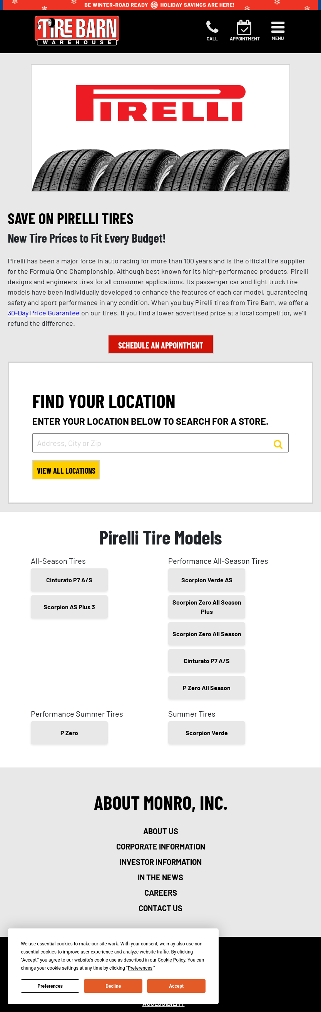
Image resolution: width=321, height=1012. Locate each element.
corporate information (160, 846)
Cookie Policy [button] (171, 960)
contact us (160, 908)
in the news (160, 877)
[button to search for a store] (278, 443)
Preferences (50, 986)
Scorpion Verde (207, 732)
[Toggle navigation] (278, 31)
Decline (113, 986)
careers (160, 892)
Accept (176, 986)
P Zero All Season (207, 687)
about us (160, 831)
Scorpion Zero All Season (206, 633)
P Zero (69, 732)
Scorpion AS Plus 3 (69, 606)
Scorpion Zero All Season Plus (206, 606)
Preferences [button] (140, 968)
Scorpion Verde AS (206, 579)
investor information (161, 861)
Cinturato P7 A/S (69, 579)
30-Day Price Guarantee (44, 312)
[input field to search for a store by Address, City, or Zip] (160, 442)
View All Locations (66, 470)
